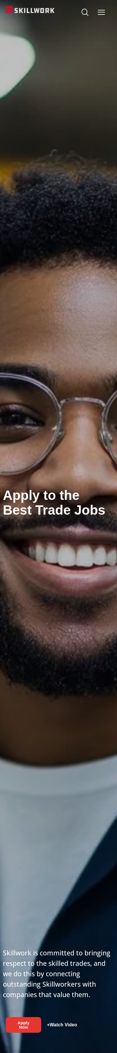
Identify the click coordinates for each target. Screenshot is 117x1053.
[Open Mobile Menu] (101, 11)
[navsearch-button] (84, 13)
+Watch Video (62, 1024)
